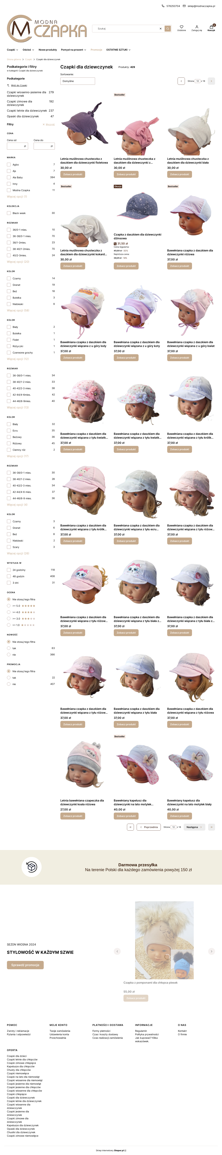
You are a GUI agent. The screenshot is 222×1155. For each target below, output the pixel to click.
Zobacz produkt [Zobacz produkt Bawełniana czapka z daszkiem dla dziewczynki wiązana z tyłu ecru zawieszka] (126, 540)
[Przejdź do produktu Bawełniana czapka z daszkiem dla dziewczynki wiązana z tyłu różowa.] (191, 673)
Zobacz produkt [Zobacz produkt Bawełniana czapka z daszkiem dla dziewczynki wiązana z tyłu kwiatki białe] (126, 449)
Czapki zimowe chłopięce (21, 1062)
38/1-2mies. (19, 242)
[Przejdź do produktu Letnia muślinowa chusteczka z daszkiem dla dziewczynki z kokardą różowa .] (138, 123)
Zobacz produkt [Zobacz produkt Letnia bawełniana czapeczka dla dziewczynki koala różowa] (72, 815)
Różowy (17, 443)
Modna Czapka (21, 190)
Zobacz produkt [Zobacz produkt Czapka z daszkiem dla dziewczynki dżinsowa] (126, 265)
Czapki (28, 59)
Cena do (38, 140)
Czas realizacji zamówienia (107, 1037)
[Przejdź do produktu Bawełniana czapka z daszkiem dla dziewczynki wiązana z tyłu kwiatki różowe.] (84, 398)
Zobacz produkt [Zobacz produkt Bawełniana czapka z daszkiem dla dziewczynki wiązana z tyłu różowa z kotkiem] (72, 632)
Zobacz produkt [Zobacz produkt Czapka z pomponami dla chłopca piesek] (135, 998)
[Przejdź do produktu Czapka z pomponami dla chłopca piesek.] (164, 940)
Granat (16, 284)
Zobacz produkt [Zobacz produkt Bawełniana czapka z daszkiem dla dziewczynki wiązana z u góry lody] (72, 357)
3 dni (15, 582)
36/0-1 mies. (20, 229)
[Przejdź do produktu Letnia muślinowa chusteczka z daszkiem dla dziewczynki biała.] (191, 123)
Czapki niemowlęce (18, 1073)
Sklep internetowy (110, 1150)
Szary (16, 547)
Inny (15, 183)
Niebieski (18, 304)
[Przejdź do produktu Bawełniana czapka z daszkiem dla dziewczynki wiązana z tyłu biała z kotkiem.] (138, 582)
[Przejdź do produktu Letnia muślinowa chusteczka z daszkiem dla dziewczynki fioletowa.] (84, 123)
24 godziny (19, 569)
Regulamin (141, 1030)
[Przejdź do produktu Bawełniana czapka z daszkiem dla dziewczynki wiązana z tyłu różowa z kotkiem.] (84, 582)
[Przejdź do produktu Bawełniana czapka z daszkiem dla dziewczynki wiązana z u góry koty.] (138, 307)
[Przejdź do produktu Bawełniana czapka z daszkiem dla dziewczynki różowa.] (191, 215)
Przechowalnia (58, 1037)
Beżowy (17, 436)
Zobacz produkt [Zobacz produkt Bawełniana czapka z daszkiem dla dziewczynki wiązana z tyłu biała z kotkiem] (126, 632)
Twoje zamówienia (60, 1030)
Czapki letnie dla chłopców (22, 1059)
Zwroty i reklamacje (18, 1030)
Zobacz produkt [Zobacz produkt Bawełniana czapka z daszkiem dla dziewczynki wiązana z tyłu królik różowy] (72, 540)
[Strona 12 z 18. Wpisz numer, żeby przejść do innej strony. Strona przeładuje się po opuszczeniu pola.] (197, 81)
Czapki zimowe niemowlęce (22, 1135)
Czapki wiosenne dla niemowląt (24, 1080)
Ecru (15, 430)
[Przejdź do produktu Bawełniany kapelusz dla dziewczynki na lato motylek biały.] (191, 765)
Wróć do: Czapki (17, 85)
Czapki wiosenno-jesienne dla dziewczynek (30, 93)
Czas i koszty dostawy (105, 1034)
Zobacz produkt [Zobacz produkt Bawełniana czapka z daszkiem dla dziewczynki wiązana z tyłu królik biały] (179, 449)
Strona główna (14, 59)
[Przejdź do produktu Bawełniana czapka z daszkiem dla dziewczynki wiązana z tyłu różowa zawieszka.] (191, 490)
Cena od (11, 140)
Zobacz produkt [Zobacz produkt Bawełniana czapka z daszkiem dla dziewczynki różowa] (179, 265)
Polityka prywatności (147, 1034)
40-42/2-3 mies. (22, 388)
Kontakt (182, 1030)
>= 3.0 (23, 618)
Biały (15, 326)
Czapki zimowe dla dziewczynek (30, 103)
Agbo (16, 164)
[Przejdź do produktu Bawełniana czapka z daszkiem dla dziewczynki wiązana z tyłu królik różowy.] (84, 490)
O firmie (182, 1034)
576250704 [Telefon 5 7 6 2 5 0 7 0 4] (173, 6)
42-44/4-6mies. (22, 394)
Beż (15, 291)
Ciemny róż (19, 449)
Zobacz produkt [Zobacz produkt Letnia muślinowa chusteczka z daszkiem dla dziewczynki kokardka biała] (72, 265)
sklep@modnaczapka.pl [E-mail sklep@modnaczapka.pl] (201, 6)
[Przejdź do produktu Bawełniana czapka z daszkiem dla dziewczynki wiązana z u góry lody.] (84, 307)
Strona (191, 81)
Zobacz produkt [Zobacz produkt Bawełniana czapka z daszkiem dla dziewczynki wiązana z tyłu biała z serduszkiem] (179, 632)
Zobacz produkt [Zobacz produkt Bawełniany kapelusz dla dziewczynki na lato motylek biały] (179, 815)
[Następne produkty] (194, 827)
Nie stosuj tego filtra (23, 599)
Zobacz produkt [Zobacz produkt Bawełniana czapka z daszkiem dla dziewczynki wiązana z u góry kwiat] (179, 357)
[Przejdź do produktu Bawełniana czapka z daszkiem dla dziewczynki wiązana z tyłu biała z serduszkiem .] (191, 582)
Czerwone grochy (23, 352)
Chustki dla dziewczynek (21, 1132)
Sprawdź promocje (25, 965)
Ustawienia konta (59, 1034)
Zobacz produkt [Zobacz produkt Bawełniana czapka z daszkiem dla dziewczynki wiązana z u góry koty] (126, 357)
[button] (168, 29)
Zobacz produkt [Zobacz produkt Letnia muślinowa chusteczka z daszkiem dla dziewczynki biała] (179, 174)
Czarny (17, 278)
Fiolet (16, 339)
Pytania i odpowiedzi (19, 1034)
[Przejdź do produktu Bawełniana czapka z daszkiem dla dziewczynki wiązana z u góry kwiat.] (191, 307)
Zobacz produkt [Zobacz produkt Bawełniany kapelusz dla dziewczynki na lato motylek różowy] (126, 815)
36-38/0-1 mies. (22, 236)
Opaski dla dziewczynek (30, 116)
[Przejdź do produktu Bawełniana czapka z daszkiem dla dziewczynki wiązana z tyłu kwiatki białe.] (138, 398)
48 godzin (18, 576)
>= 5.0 (23, 605)
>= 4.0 (23, 612)
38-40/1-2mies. (21, 248)
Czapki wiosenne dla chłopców (24, 1090)
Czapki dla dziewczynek (21, 1097)
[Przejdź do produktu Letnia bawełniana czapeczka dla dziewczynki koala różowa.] (84, 765)
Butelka (17, 297)
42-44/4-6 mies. (22, 491)
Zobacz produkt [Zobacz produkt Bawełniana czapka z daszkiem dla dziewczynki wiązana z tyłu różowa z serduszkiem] (72, 724)
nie (14, 654)
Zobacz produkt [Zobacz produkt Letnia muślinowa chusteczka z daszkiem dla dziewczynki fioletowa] (72, 174)
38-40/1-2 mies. (22, 381)
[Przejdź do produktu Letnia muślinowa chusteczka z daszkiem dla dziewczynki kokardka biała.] (84, 215)
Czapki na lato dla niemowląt (23, 1076)
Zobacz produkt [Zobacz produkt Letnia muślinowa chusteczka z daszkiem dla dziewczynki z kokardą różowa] (126, 174)
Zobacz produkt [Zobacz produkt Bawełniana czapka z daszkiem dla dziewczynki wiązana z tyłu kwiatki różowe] (72, 449)
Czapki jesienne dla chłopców (24, 1087)
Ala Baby (18, 177)
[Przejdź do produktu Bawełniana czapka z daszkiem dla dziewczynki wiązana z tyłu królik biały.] (191, 398)
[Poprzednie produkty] (149, 827)
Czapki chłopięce (17, 1094)
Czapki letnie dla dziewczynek (30, 110)
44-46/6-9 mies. (22, 498)
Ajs (14, 170)
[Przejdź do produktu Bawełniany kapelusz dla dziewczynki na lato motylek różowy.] (138, 765)
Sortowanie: (67, 74)
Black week (19, 213)
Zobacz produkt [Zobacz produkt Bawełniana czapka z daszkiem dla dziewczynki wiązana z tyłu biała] (126, 724)
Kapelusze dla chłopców (21, 1066)
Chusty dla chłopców (19, 1069)
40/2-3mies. (20, 255)
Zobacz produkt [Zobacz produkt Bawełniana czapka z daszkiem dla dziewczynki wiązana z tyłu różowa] (179, 724)
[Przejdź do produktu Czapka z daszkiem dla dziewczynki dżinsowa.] (138, 207)
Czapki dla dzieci (17, 1055)
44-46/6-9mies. (22, 401)
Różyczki (18, 346)
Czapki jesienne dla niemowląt (24, 1083)
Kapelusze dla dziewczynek (23, 1125)
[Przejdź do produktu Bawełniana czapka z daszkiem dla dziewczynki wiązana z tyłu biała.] (138, 673)
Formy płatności (101, 1030)
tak (14, 648)
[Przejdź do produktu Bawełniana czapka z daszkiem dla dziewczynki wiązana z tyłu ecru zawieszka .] (138, 490)
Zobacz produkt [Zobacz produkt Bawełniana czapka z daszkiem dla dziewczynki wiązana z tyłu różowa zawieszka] (179, 540)
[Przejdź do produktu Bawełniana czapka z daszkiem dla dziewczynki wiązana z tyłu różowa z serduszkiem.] (84, 673)
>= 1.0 (23, 625)
